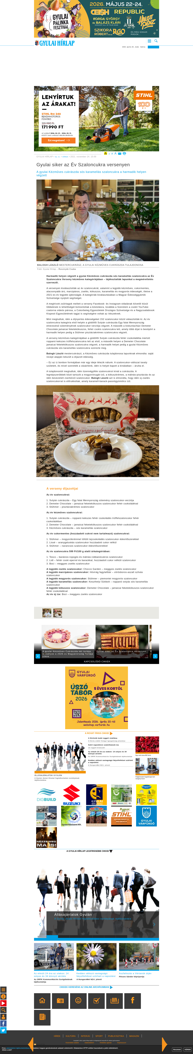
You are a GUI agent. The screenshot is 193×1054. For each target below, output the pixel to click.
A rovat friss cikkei (94, 733)
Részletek (177, 1049)
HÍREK (66, 157)
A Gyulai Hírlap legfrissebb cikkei (83, 853)
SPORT (99, 1044)
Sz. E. (58, 157)
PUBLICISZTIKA (116, 1044)
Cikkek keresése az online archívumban (79, 995)
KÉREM (188, 1049)
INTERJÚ (85, 1044)
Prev (50, 928)
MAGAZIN (134, 1044)
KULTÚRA (71, 1044)
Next (155, 928)
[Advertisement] (96, 67)
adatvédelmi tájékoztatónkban (18, 1048)
